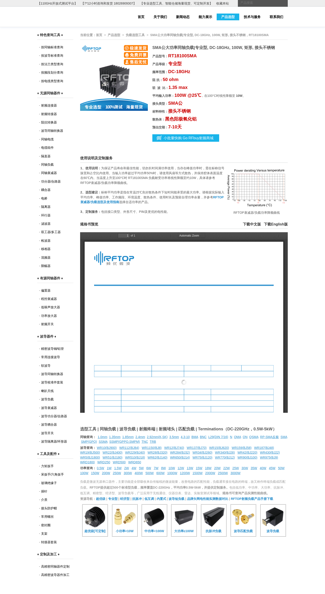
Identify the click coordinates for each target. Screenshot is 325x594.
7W (156, 468)
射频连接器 (49, 105)
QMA (237, 437)
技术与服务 (252, 17)
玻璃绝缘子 (49, 483)
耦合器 (46, 190)
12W (181, 468)
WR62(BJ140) (157, 457)
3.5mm (174, 437)
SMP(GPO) (89, 441)
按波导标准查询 (52, 55)
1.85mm (128, 437)
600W (160, 473)
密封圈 (46, 525)
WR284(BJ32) (180, 452)
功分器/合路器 (51, 181)
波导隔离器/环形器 (54, 441)
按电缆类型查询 (52, 81)
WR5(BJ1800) (90, 457)
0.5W (100, 468)
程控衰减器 (49, 299)
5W (141, 468)
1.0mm (102, 437)
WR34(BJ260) (202, 452)
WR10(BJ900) (107, 448)
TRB (153, 441)
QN (245, 437)
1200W (185, 473)
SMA (284, 437)
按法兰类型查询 (52, 64)
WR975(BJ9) (269, 457)
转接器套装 (49, 542)
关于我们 (160, 17)
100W (84, 473)
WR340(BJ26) (225, 452)
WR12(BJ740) (174, 448)
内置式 (161, 499)
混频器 (46, 257)
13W (190, 468)
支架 (44, 533)
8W (163, 468)
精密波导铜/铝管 (52, 348)
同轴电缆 (47, 139)
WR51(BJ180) (113, 457)
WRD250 (103, 462)
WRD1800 (87, 462)
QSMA (253, 437)
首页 (141, 17)
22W (226, 468)
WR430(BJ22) (270, 452)
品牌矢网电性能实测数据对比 (207, 499)
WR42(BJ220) (247, 452)
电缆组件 (47, 147)
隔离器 (46, 207)
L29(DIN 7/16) (218, 437)
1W (109, 468)
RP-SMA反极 (269, 437)
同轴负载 (47, 164)
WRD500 (119, 462)
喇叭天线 (47, 391)
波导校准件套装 (52, 382)
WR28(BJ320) (157, 452)
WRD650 (134, 462)
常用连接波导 (50, 357)
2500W (223, 473)
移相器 (46, 249)
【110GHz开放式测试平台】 (57, 3)
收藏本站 (222, 3)
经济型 (125, 499)
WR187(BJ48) (264, 448)
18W (208, 468)
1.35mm (115, 437)
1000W (172, 473)
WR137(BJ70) (197, 448)
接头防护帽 (49, 508)
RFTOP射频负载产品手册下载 (252, 499)
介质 (44, 499)
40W (263, 468)
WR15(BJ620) (219, 448)
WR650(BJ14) (180, 457)
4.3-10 (185, 437)
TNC (145, 441)
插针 (44, 491)
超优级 (100, 499)
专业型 (113, 499)
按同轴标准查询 (52, 47)
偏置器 (46, 290)
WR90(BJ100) (247, 457)
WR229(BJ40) (135, 452)
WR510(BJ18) (135, 457)
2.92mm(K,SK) (157, 437)
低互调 (149, 499)
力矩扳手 (47, 466)
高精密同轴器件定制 (55, 566)
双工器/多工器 (51, 232)
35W (254, 468)
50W (281, 468)
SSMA (103, 441)
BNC (203, 437)
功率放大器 (49, 316)
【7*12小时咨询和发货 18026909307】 (108, 3)
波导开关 (47, 433)
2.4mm (140, 437)
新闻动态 (183, 17)
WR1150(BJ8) (152, 448)
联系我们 (276, 17)
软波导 (46, 365)
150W (95, 473)
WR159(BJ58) (241, 448)
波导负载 (47, 399)
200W (106, 473)
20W (217, 468)
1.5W (118, 468)
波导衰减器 (49, 408)
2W (126, 468)
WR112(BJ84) (129, 448)
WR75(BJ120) (202, 457)
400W (139, 473)
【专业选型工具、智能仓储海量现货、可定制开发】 (176, 3)
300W (128, 473)
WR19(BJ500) (90, 452)
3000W (235, 473)
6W (148, 468)
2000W (210, 473)
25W (235, 468)
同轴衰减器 (49, 173)
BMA (194, 437)
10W (171, 468)
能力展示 (205, 17)
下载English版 (276, 224)
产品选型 (228, 17)
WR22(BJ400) (113, 452)
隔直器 (46, 156)
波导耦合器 (49, 424)
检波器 (46, 240)
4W (134, 468)
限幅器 (46, 266)
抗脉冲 (137, 499)
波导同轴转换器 (52, 130)
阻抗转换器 (49, 122)
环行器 (46, 215)
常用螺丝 (47, 516)
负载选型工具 (135, 35)
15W (199, 468)
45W (272, 468)
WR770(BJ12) (225, 457)
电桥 (44, 198)
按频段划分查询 (52, 72)
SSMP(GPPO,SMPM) (124, 441)
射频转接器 (49, 114)
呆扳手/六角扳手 (52, 474)
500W (150, 473)
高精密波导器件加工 (55, 575)
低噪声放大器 (50, 307)
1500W (197, 473)
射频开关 (47, 324)
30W (244, 468)
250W (117, 473)
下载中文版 (252, 224)
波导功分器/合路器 (54, 416)
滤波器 (46, 223)
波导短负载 (176, 499)
